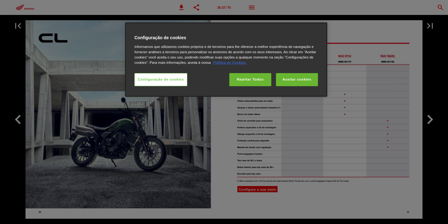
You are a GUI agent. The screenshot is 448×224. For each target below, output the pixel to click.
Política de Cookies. (229, 62)
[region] (226, 59)
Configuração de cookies (161, 79)
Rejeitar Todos (250, 79)
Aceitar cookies (296, 79)
